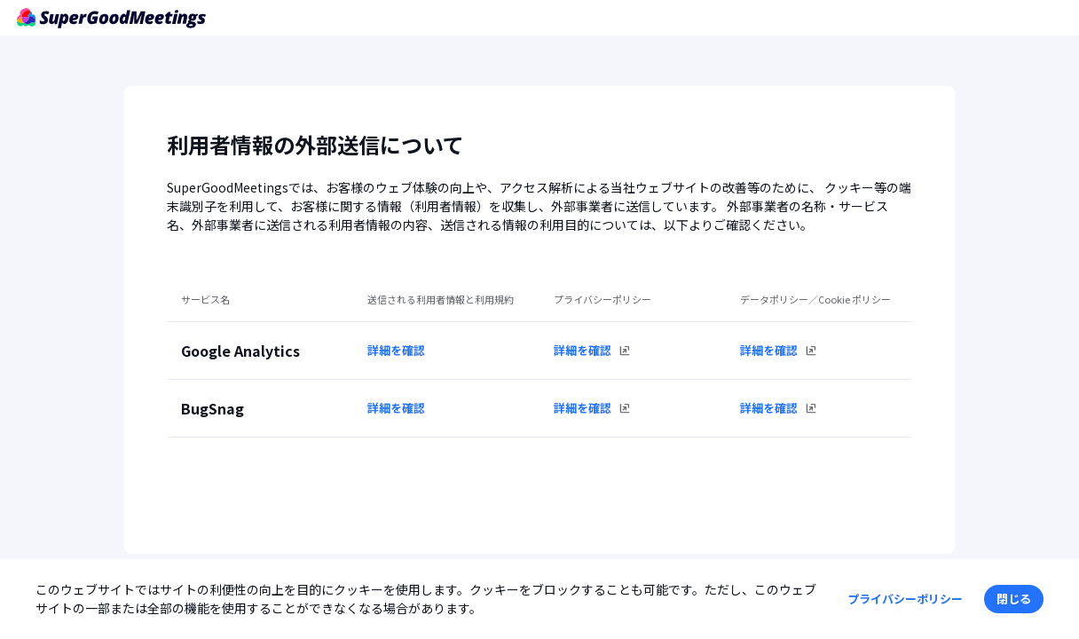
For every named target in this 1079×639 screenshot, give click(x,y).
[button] (1014, 599)
